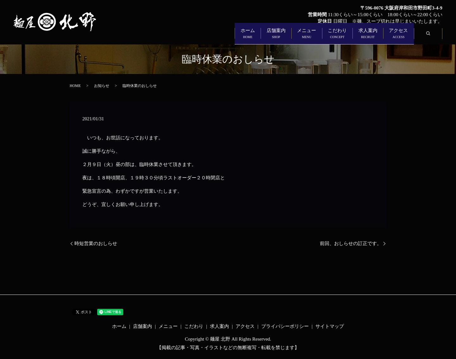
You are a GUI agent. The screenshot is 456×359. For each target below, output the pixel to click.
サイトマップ (329, 326)
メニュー (247, 37)
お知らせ (101, 85)
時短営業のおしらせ (95, 243)
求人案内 (342, 37)
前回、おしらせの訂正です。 (351, 243)
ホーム (155, 37)
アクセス (390, 37)
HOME (75, 85)
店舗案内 (200, 37)
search (434, 36)
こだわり (295, 37)
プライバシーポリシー (285, 326)
